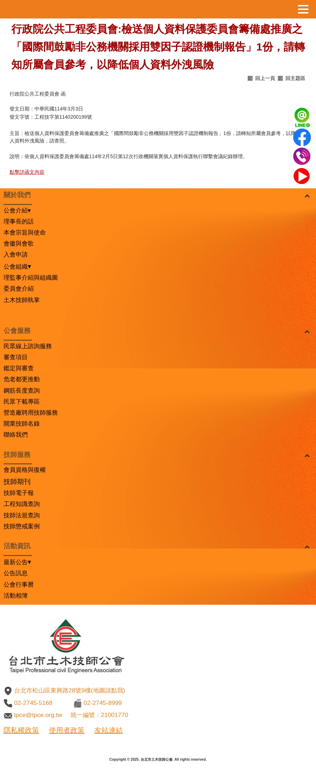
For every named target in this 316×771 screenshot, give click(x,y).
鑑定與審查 (19, 368)
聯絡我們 (16, 434)
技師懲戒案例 (22, 526)
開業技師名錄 (22, 423)
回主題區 (295, 78)
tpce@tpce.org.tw (38, 714)
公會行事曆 (19, 584)
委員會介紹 (19, 288)
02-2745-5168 (33, 702)
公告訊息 (16, 573)
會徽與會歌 (19, 243)
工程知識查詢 (22, 503)
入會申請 (16, 254)
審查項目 (16, 357)
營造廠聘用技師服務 (31, 412)
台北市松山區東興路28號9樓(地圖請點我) (69, 690)
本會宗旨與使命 (25, 232)
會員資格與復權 (25, 469)
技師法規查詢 (22, 515)
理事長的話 (19, 221)
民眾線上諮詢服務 (28, 346)
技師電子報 (19, 492)
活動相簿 (16, 595)
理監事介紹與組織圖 (31, 277)
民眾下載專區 (22, 401)
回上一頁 (265, 78)
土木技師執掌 (22, 299)
